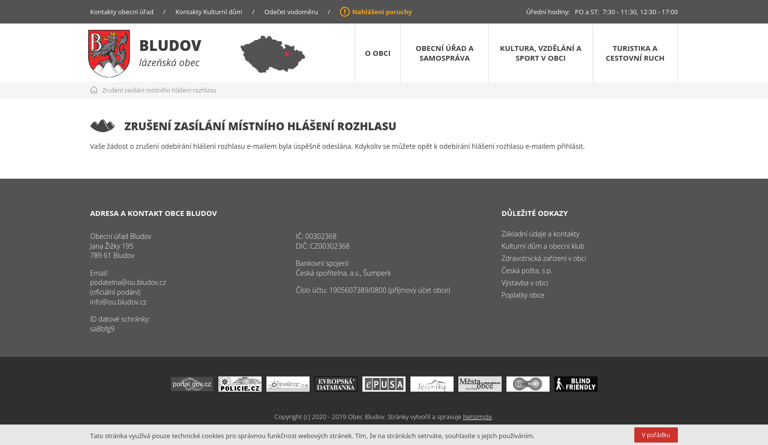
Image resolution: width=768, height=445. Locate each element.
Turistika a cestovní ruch (635, 53)
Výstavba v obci (525, 282)
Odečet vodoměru (291, 11)
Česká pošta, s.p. (527, 270)
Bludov (170, 45)
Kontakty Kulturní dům (208, 11)
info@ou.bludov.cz (118, 301)
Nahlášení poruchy (382, 11)
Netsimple (477, 416)
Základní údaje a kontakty (540, 233)
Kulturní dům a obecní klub (543, 246)
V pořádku (656, 435)
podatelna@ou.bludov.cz (128, 282)
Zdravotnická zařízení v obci (544, 258)
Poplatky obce (523, 295)
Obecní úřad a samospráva (445, 53)
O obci (377, 53)
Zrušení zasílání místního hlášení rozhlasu (159, 90)
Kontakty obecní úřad (121, 11)
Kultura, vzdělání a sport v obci (540, 53)
